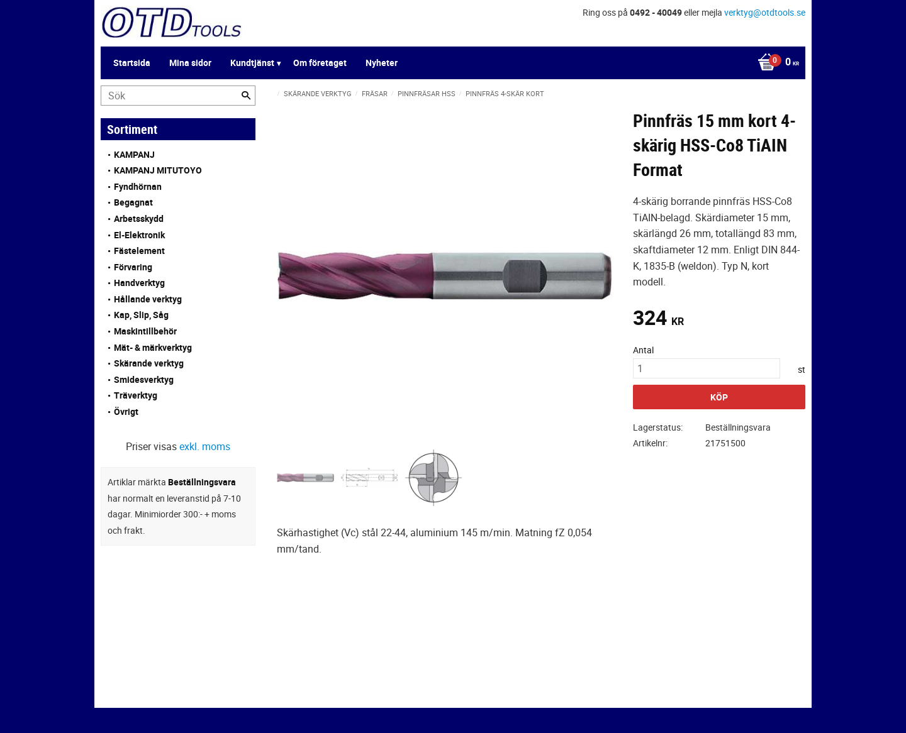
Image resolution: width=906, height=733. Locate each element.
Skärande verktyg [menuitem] (149, 363)
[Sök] (246, 95)
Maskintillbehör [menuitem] (145, 331)
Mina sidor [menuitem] (190, 63)
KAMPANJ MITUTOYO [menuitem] (158, 170)
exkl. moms (204, 446)
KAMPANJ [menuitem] (134, 154)
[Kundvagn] (775, 63)
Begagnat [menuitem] (133, 202)
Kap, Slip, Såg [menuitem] (141, 315)
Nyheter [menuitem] (382, 63)
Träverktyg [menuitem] (135, 395)
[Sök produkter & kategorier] (178, 95)
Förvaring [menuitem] (133, 267)
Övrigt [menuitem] (126, 411)
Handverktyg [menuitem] (139, 283)
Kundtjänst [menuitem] (252, 63)
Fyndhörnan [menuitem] (138, 186)
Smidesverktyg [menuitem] (144, 379)
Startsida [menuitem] (131, 63)
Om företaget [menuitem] (320, 63)
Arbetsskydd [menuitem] (139, 218)
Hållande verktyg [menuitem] (148, 299)
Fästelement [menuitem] (139, 250)
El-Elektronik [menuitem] (139, 235)
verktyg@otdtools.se (764, 12)
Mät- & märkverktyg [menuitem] (153, 347)
